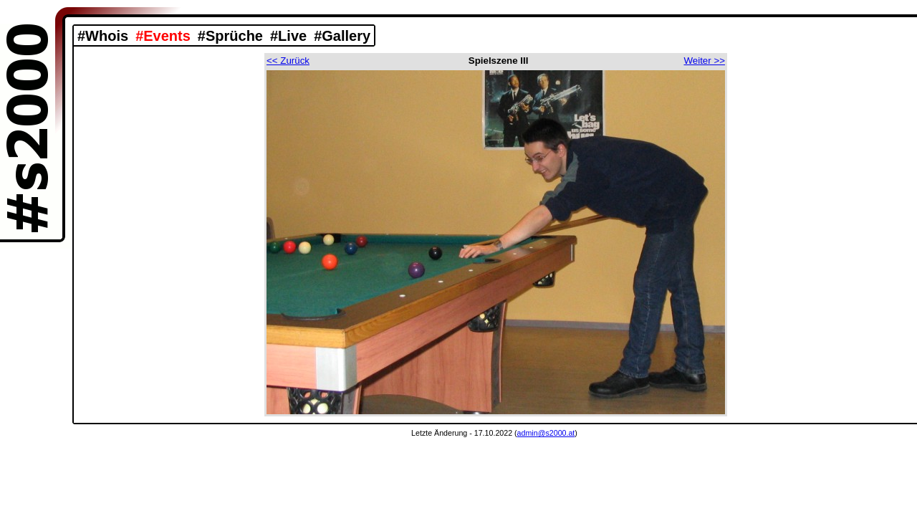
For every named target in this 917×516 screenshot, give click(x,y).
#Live (288, 36)
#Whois (102, 36)
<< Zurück (288, 60)
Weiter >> (704, 60)
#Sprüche (230, 36)
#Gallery (342, 36)
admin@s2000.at (546, 433)
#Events (163, 36)
